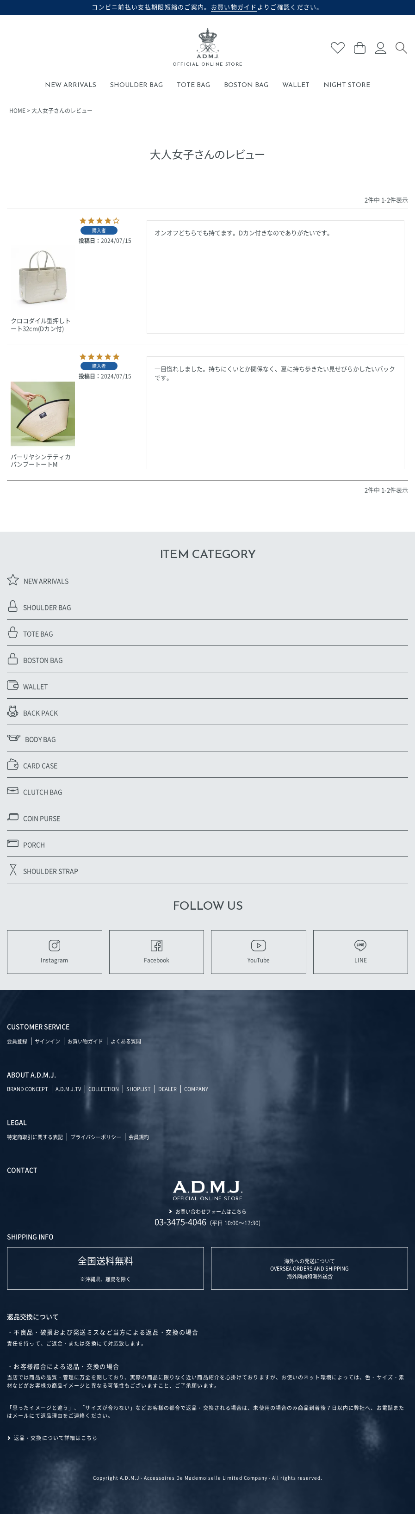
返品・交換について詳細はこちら (56, 1437)
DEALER (167, 1088)
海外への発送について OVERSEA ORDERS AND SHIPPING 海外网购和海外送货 (309, 1268)
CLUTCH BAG (34, 790)
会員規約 (139, 1137)
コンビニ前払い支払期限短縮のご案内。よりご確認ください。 (207, 7)
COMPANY (196, 1088)
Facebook (156, 952)
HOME (17, 110)
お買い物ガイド (85, 1041)
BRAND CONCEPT (27, 1088)
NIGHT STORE (346, 85)
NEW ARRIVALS (70, 85)
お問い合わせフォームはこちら (211, 1211)
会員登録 (17, 1041)
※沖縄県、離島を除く (105, 1268)
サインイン (47, 1041)
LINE (360, 952)
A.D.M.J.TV (68, 1088)
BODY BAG (31, 738)
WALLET (296, 85)
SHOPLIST (138, 1088)
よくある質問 (126, 1041)
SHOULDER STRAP (42, 869)
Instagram (54, 952)
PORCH (26, 843)
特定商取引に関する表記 (35, 1137)
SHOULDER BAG (136, 85)
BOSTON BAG (246, 85)
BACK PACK (32, 711)
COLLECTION (103, 1088)
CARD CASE (32, 764)
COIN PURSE (33, 817)
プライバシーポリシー (95, 1137)
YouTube (259, 952)
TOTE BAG (193, 85)
